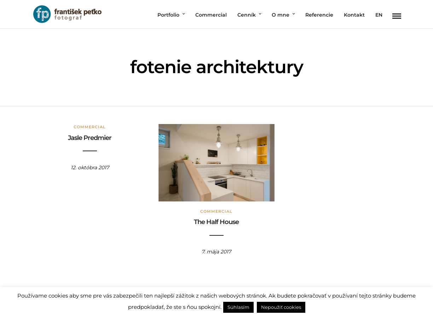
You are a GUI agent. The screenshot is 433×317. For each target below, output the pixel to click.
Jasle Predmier (89, 138)
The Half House (216, 222)
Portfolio (168, 15)
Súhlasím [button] (238, 307)
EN (378, 15)
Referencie (319, 15)
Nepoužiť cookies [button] (281, 307)
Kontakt (354, 15)
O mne (280, 15)
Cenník (246, 15)
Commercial (211, 15)
